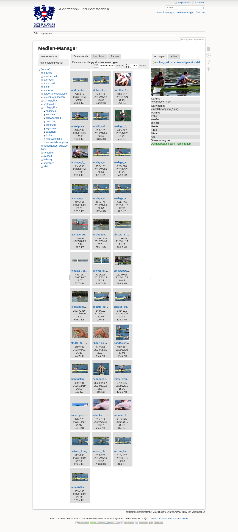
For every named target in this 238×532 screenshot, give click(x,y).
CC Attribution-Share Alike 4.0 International (167, 518)
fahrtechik (48, 79)
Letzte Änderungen (165, 12)
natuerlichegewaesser (55, 93)
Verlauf (174, 56)
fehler (46, 86)
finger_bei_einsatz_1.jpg (85, 343)
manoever (48, 90)
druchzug (51, 121)
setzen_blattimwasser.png (108, 451)
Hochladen (99, 56)
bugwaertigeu (53, 117)
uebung (47, 159)
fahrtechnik (49, 83)
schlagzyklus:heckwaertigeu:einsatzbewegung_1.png (187, 62)
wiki (45, 166)
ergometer (51, 128)
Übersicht (200, 12)
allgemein (51, 111)
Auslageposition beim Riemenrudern (171, 143)
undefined (48, 163)
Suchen (114, 56)
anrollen (50, 114)
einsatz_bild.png (102, 270)
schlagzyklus (50, 107)
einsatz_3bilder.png (82, 270)
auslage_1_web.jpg (82, 162)
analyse (47, 72)
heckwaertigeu (54, 138)
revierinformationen (54, 97)
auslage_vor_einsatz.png (86, 198)
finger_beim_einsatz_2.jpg (108, 343)
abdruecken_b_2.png (83, 90)
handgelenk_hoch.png (127, 343)
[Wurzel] (45, 69)
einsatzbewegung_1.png (128, 270)
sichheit (47, 156)
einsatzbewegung (58, 142)
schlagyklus (49, 104)
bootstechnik (50, 76)
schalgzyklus (50, 100)
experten (51, 131)
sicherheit (48, 152)
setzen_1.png (79, 451)
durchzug (51, 124)
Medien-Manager (185, 12)
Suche (203, 7)
